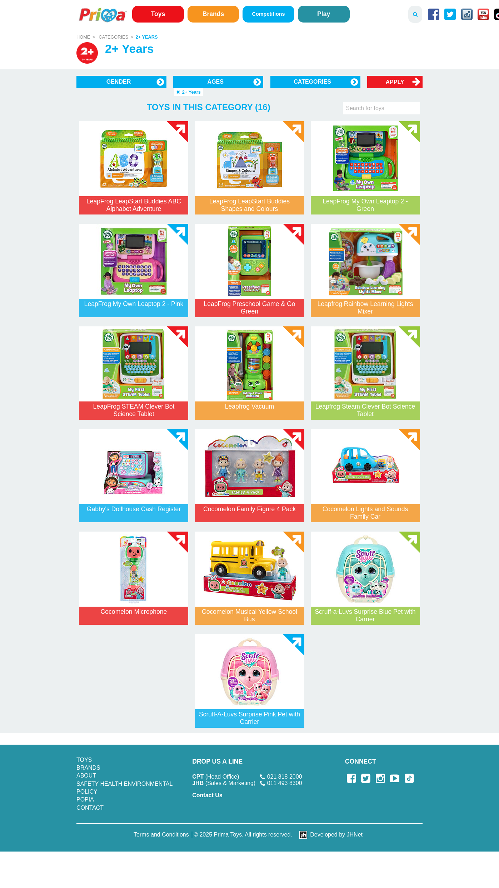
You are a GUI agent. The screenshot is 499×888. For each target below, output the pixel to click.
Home (83, 37)
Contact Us (207, 795)
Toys (158, 14)
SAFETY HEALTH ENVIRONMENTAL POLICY (124, 788)
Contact (90, 808)
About (86, 776)
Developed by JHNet (336, 835)
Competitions (268, 14)
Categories (113, 37)
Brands (213, 14)
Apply (395, 82)
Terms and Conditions (161, 835)
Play (323, 14)
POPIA (85, 799)
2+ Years (146, 37)
